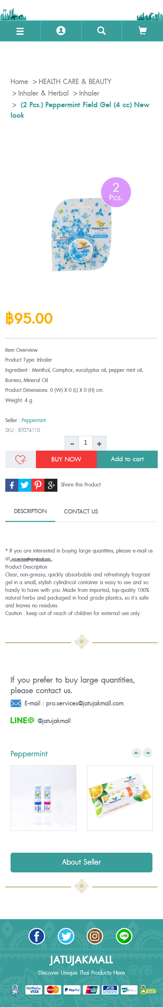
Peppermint (34, 420)
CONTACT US (81, 512)
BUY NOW (66, 459)
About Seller (81, 862)
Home (19, 82)
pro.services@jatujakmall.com (31, 559)
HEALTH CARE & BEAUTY (75, 82)
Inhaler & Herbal (43, 93)
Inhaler (89, 93)
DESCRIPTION (30, 511)
